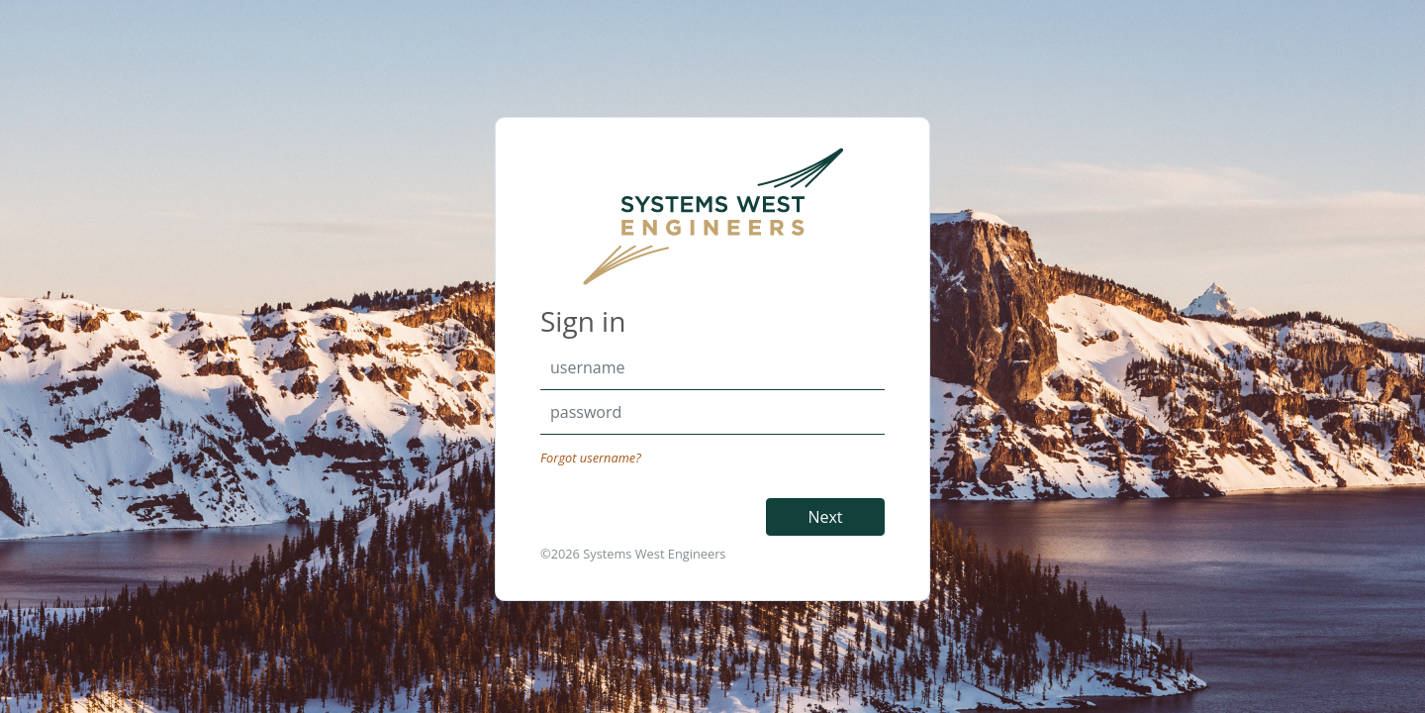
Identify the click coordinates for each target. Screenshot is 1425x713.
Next (825, 517)
